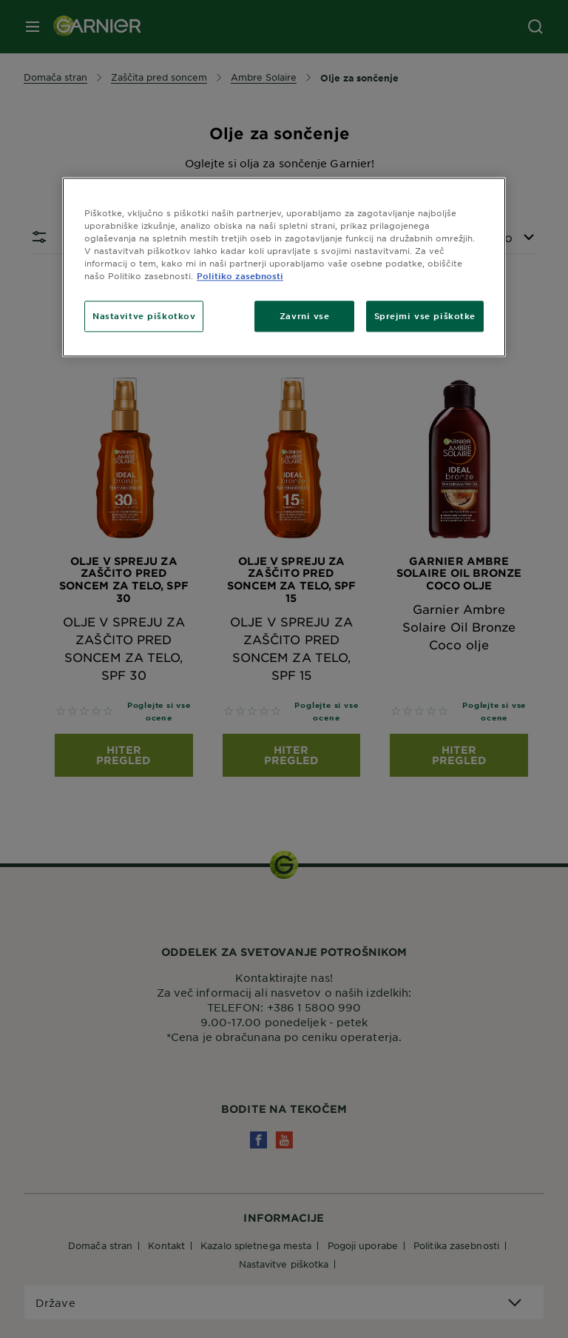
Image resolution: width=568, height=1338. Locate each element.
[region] (284, 267)
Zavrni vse (305, 316)
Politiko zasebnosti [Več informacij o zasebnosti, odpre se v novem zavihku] (240, 276)
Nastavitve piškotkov (143, 316)
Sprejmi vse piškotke (425, 316)
